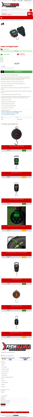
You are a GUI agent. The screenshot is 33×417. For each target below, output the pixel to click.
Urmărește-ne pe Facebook (7, 355)
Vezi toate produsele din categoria (10, 112)
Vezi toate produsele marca (7, 114)
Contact (14, 0)
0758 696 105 (16, 8)
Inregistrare (9, 14)
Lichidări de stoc (4, 382)
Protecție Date (4, 375)
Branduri (3, 386)
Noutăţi (2, 384)
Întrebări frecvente (27, 0)
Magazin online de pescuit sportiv (16, 347)
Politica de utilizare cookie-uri (7, 377)
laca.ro (2, 392)
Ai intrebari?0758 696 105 (22, 54)
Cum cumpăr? (20, 0)
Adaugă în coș (18, 71)
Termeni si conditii (5, 371)
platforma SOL (4, 395)
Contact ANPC (4, 373)
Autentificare (4, 14)
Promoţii (3, 380)
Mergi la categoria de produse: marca (11, 111)
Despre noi (3, 363)
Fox (17, 117)
